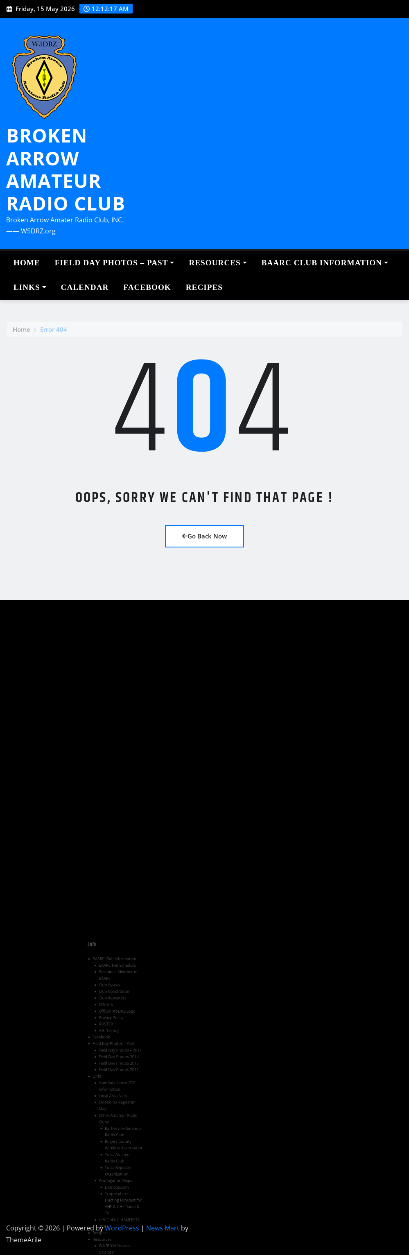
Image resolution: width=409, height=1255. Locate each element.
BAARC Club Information (325, 262)
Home (27, 262)
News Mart (162, 1227)
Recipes (204, 287)
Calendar (85, 287)
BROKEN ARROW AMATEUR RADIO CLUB (65, 169)
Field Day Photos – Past (114, 262)
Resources (217, 262)
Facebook (147, 287)
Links (30, 287)
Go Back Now (204, 536)
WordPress (122, 1227)
